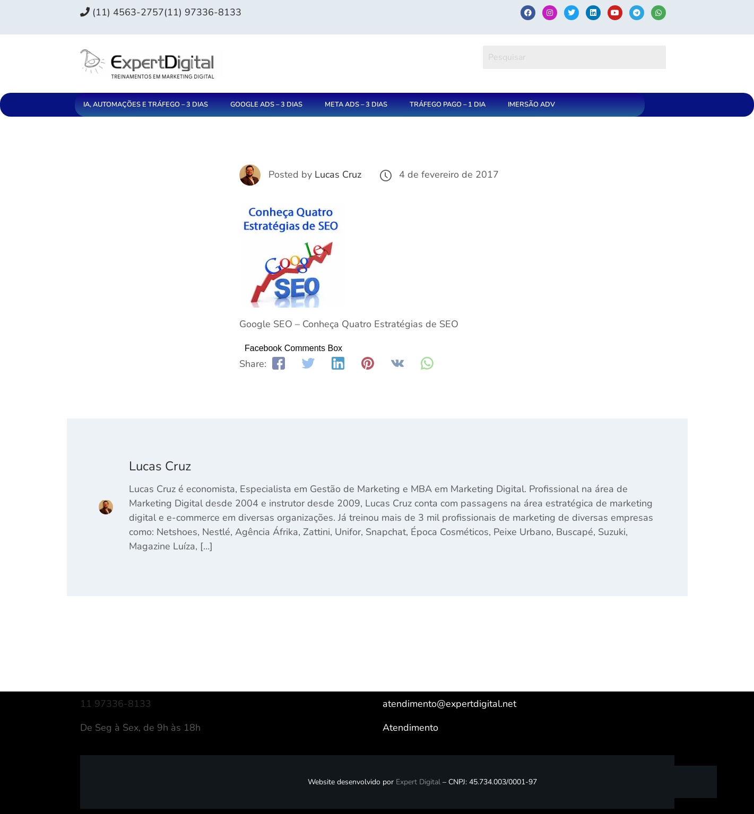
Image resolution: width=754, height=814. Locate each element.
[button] (148, 104)
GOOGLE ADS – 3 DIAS (266, 104)
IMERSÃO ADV (531, 104)
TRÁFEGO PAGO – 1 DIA (448, 104)
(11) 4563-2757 (122, 12)
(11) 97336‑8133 (202, 12)
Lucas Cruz (338, 174)
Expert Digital (418, 782)
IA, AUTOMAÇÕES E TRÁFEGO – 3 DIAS (145, 104)
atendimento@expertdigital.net (449, 703)
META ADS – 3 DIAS (356, 104)
